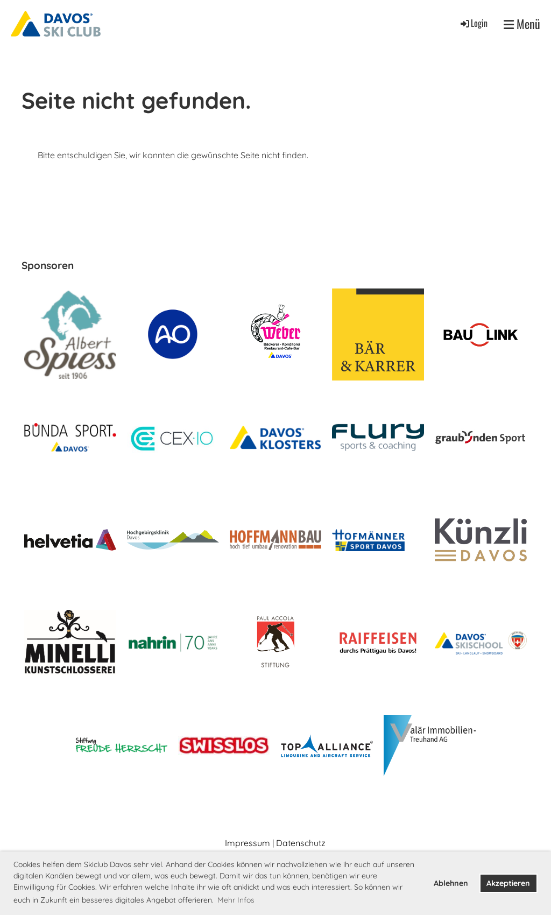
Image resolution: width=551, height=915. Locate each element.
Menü (522, 24)
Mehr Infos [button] (236, 900)
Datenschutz (301, 842)
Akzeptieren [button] (508, 883)
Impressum (247, 842)
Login (473, 23)
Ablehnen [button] (451, 883)
